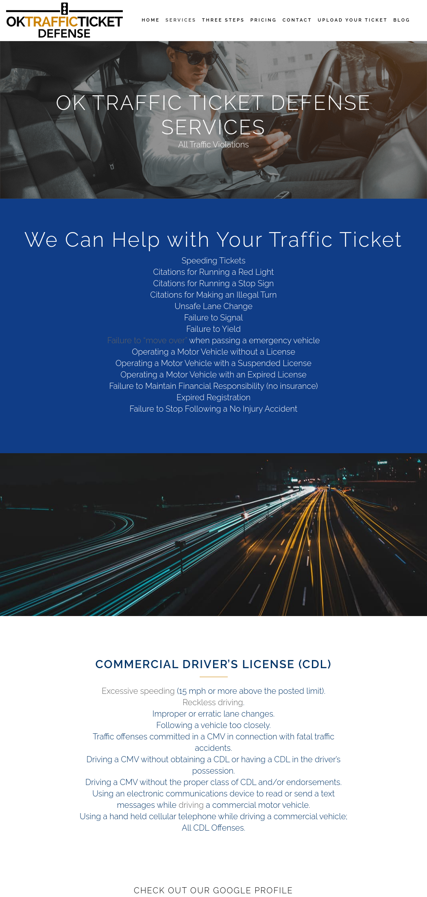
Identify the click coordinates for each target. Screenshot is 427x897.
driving (191, 805)
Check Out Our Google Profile (213, 890)
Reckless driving (213, 702)
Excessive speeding (138, 691)
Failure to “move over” (147, 340)
